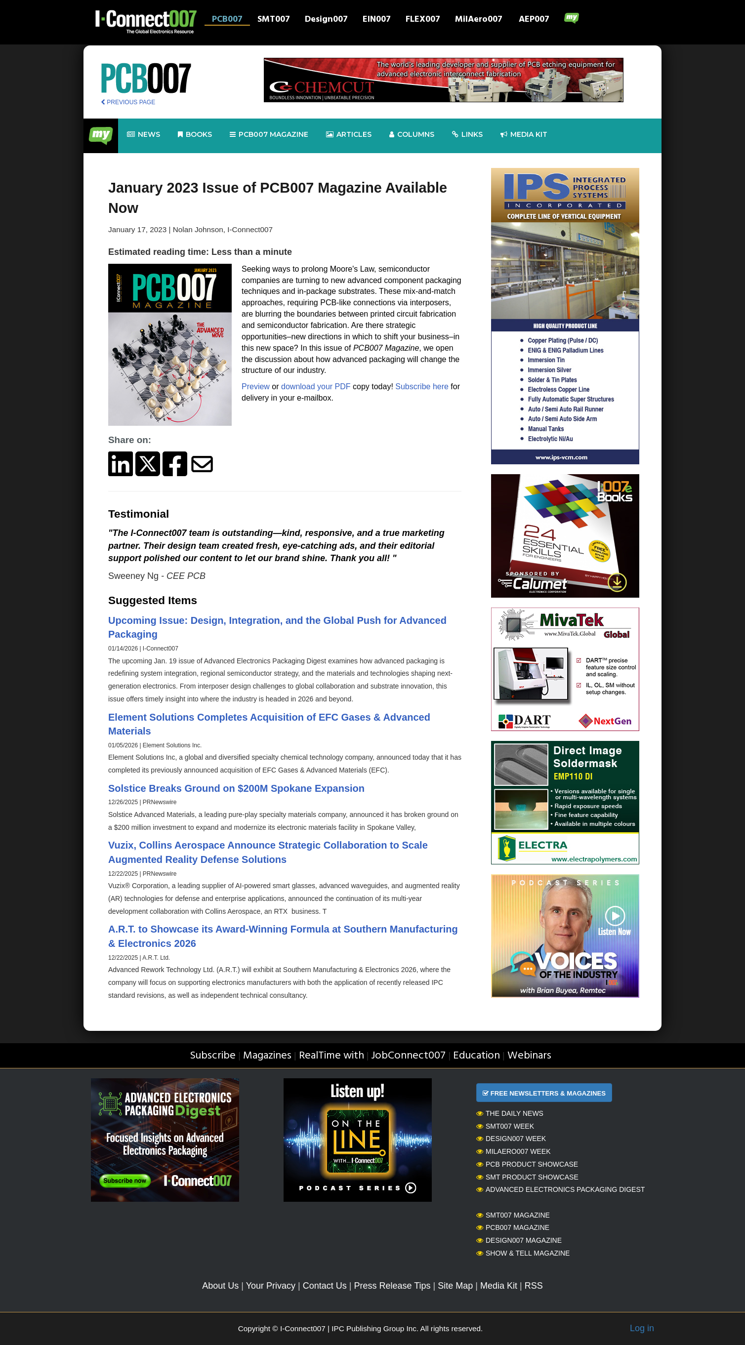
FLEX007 (423, 20)
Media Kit (498, 1286)
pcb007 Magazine (269, 134)
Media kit (523, 134)
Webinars (529, 1055)
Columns (411, 134)
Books (195, 134)
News (143, 134)
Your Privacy (270, 1286)
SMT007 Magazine (513, 1215)
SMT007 (273, 20)
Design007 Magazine (519, 1240)
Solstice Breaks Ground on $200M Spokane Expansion (236, 788)
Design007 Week (511, 1138)
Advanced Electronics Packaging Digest (560, 1189)
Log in (642, 1328)
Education (476, 1055)
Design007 (326, 20)
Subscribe (213, 1055)
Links (467, 134)
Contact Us (325, 1286)
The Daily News (509, 1113)
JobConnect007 (408, 1055)
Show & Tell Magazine (523, 1253)
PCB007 (227, 20)
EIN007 (377, 20)
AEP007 (534, 20)
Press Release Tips (392, 1286)
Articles (349, 134)
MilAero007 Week (513, 1151)
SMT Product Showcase (527, 1177)
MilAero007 (478, 20)
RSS (534, 1286)
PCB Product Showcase (527, 1164)
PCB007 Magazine (512, 1227)
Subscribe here (422, 386)
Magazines (267, 1055)
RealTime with (331, 1055)
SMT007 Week (505, 1126)
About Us (220, 1286)
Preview (256, 386)
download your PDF (317, 386)
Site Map (455, 1286)
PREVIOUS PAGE (128, 102)
